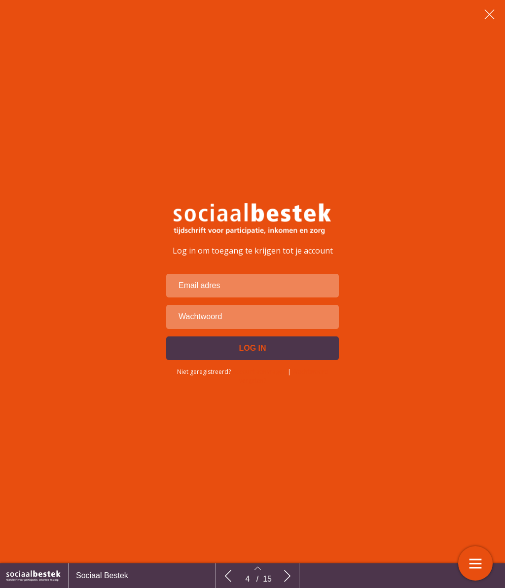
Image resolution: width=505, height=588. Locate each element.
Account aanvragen (259, 389)
